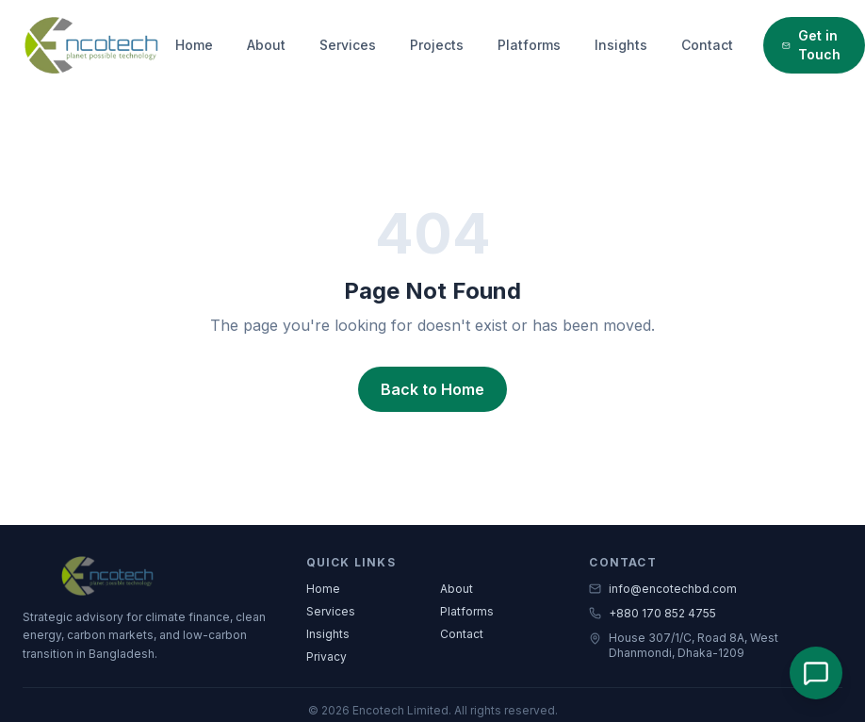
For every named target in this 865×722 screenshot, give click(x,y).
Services (347, 45)
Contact (707, 45)
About (266, 45)
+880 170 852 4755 (652, 613)
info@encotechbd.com (663, 589)
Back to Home (432, 389)
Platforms (529, 45)
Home (194, 45)
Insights (621, 45)
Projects (437, 45)
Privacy (326, 656)
